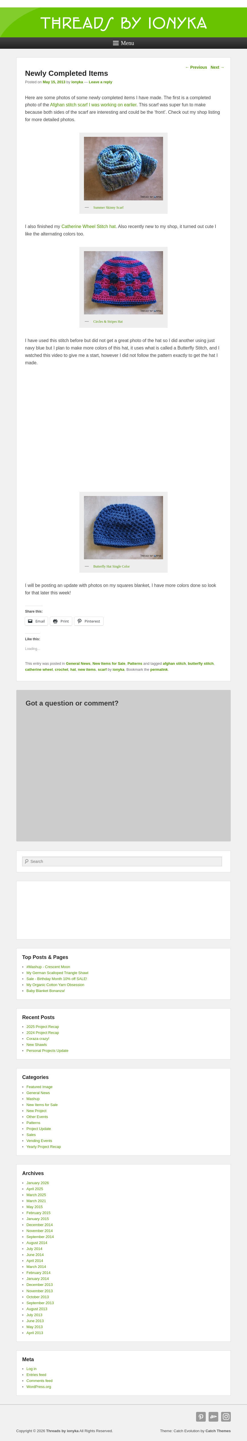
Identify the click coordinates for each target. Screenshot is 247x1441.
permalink (159, 669)
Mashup (33, 1099)
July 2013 (34, 1315)
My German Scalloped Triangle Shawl (57, 973)
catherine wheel (39, 669)
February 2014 (38, 1273)
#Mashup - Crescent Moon (48, 967)
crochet (61, 669)
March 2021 (36, 1201)
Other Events (37, 1117)
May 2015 (34, 1207)
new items (87, 669)
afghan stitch (174, 663)
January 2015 (37, 1219)
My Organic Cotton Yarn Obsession (55, 985)
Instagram (226, 1417)
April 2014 (34, 1261)
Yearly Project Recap (43, 1147)
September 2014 (40, 1237)
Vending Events (39, 1141)
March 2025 (36, 1195)
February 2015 (38, 1213)
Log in (31, 1369)
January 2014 (37, 1279)
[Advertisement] (123, 910)
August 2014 (36, 1243)
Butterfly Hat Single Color (111, 566)
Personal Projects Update (47, 1050)
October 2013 (37, 1297)
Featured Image (39, 1087)
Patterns (134, 663)
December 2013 (39, 1285)
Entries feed (36, 1375)
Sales (31, 1135)
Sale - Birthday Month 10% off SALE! (56, 979)
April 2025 (34, 1189)
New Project (36, 1111)
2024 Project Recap (42, 1033)
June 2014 (35, 1255)
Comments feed (39, 1381)
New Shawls (36, 1044)
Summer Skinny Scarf (108, 208)
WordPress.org (38, 1387)
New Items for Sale (108, 663)
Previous (196, 67)
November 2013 (39, 1291)
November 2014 (39, 1231)
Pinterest (201, 1417)
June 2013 (35, 1321)
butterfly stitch (200, 663)
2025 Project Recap (42, 1027)
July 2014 (34, 1249)
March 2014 (36, 1267)
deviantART (213, 1417)
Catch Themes (218, 1431)
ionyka (77, 82)
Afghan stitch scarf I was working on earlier (93, 104)
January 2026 (37, 1183)
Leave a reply (100, 82)
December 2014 (39, 1225)
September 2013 (40, 1303)
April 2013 (34, 1333)
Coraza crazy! (37, 1038)
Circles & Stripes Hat (108, 322)
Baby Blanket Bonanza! (45, 991)
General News (78, 663)
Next (217, 67)
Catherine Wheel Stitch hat (88, 226)
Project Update (38, 1129)
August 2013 (36, 1309)
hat (73, 669)
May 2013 (34, 1327)
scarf (102, 669)
